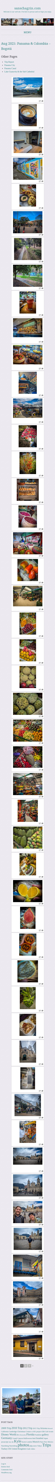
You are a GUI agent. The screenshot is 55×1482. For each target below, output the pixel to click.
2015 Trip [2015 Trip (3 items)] (36, 1428)
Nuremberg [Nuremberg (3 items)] (13, 1446)
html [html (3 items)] (34, 1438)
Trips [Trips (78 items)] (46, 1445)
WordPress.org (6, 1473)
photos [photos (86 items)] (23, 1445)
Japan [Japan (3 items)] (46, 1438)
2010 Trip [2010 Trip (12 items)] (17, 1428)
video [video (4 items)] (33, 1449)
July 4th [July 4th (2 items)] (11, 1442)
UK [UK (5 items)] (9, 1449)
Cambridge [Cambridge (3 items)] (13, 1432)
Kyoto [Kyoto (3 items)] (24, 1442)
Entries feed (5, 1467)
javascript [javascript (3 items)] (4, 1442)
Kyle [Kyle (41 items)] (17, 1441)
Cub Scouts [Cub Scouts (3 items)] (49, 1432)
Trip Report (9, 62)
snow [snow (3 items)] (35, 1446)
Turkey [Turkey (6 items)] (4, 1448)
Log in (3, 1464)
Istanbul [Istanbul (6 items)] (39, 1438)
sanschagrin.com (27, 8)
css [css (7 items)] (43, 1431)
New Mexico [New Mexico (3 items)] (48, 1442)
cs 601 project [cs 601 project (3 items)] (36, 1432)
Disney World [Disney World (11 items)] (8, 1434)
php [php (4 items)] (31, 1446)
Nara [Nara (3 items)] (42, 1442)
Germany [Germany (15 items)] (6, 1438)
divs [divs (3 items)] (18, 1435)
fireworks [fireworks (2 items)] (23, 1435)
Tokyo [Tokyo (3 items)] (39, 1446)
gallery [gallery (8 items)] (45, 1434)
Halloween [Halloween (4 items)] (27, 1438)
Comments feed (6, 1470)
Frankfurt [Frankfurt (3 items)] (38, 1435)
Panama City (9, 65)
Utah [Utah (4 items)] (28, 1449)
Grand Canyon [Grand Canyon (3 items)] (17, 1438)
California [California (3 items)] (4, 1432)
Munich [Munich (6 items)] (36, 1441)
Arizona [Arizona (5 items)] (43, 1428)
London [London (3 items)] (29, 1442)
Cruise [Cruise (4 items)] (28, 1431)
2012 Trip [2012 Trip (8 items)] (27, 1428)
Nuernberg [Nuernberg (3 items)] (5, 1446)
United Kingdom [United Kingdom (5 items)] (19, 1449)
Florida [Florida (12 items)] (30, 1434)
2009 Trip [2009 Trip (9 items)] (6, 1428)
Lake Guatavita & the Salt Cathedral (19, 72)
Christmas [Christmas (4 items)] (21, 1431)
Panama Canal (10, 68)
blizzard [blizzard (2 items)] (50, 1428)
